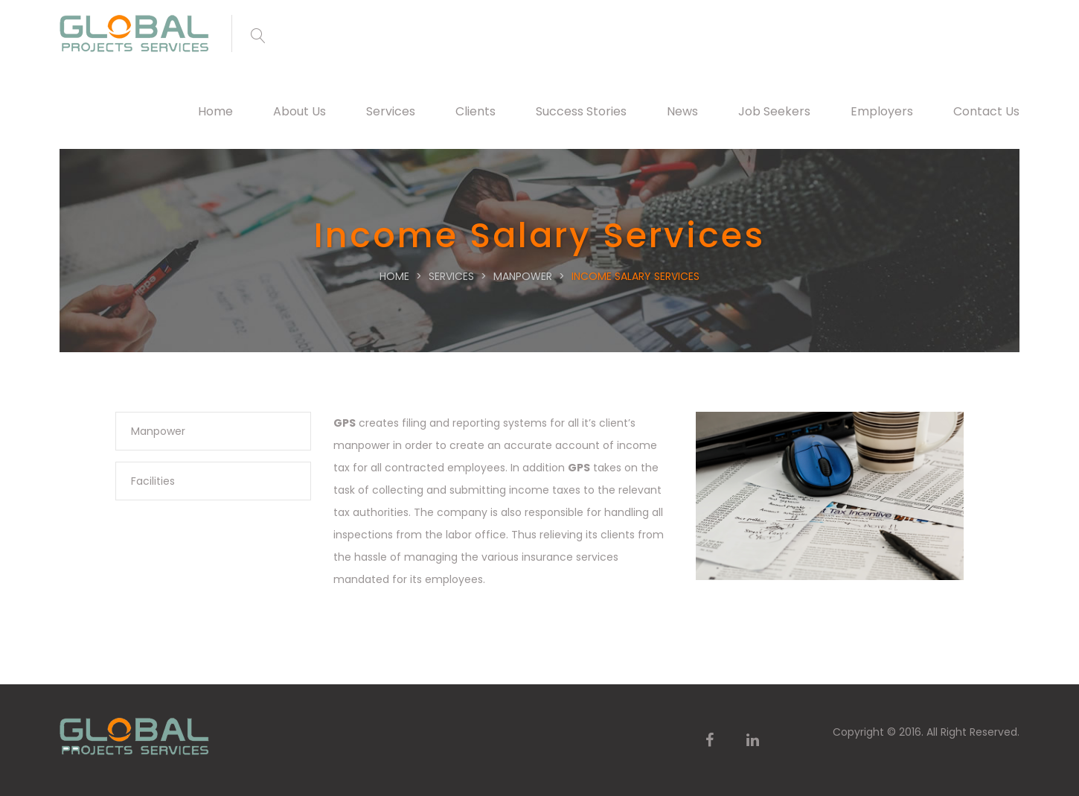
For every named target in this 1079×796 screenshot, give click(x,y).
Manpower (158, 431)
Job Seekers (774, 111)
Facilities (153, 481)
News (682, 111)
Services (390, 111)
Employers (882, 111)
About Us (299, 111)
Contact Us (986, 111)
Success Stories (581, 111)
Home (215, 111)
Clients (475, 111)
